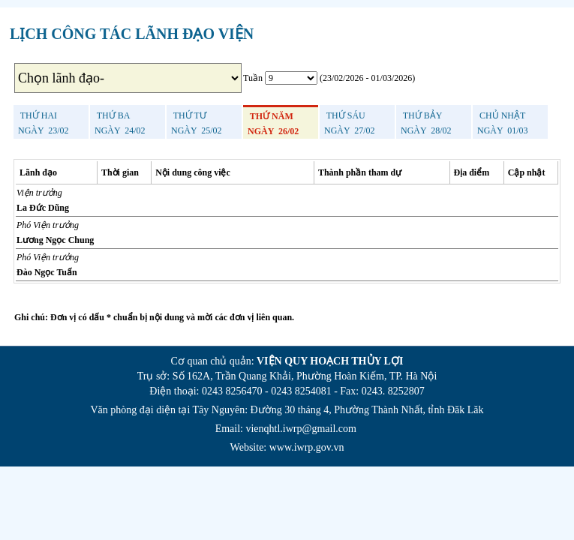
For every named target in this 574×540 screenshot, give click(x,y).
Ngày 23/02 (43, 123)
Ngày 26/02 (273, 123)
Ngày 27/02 (349, 123)
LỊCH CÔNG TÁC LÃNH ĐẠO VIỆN (132, 34)
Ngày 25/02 (196, 123)
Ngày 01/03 (502, 123)
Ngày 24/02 (120, 123)
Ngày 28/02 (426, 123)
